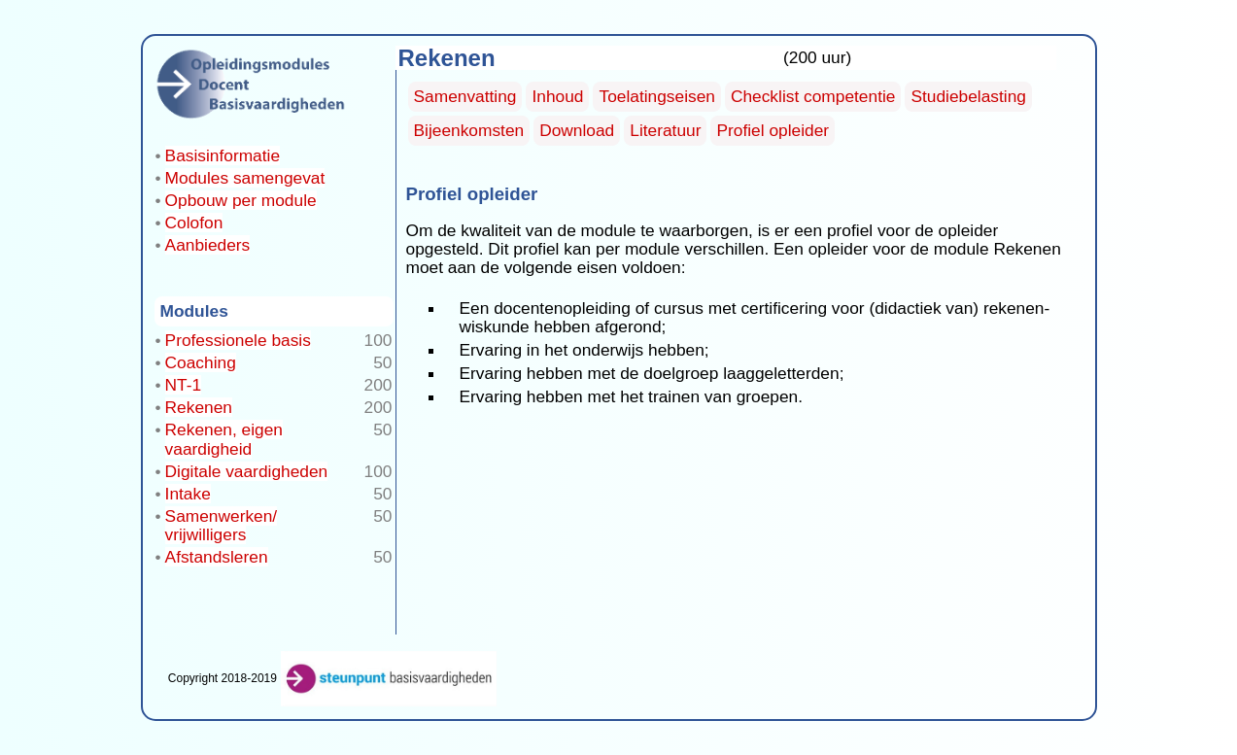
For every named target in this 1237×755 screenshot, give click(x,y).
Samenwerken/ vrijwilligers (221, 525)
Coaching (200, 362)
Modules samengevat (245, 178)
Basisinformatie (222, 155)
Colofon (194, 222)
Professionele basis (238, 340)
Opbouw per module (241, 200)
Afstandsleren (216, 556)
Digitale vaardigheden (246, 471)
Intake (188, 493)
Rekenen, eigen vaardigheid (224, 439)
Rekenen (198, 407)
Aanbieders (208, 245)
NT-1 (183, 385)
